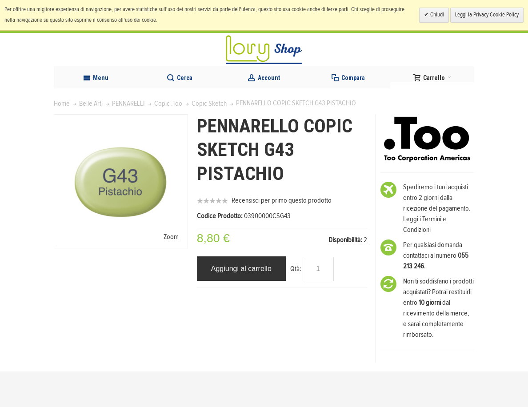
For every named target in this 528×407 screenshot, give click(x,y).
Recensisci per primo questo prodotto (282, 235)
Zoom (171, 271)
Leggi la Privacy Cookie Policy (487, 15)
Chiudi (436, 15)
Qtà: (295, 304)
